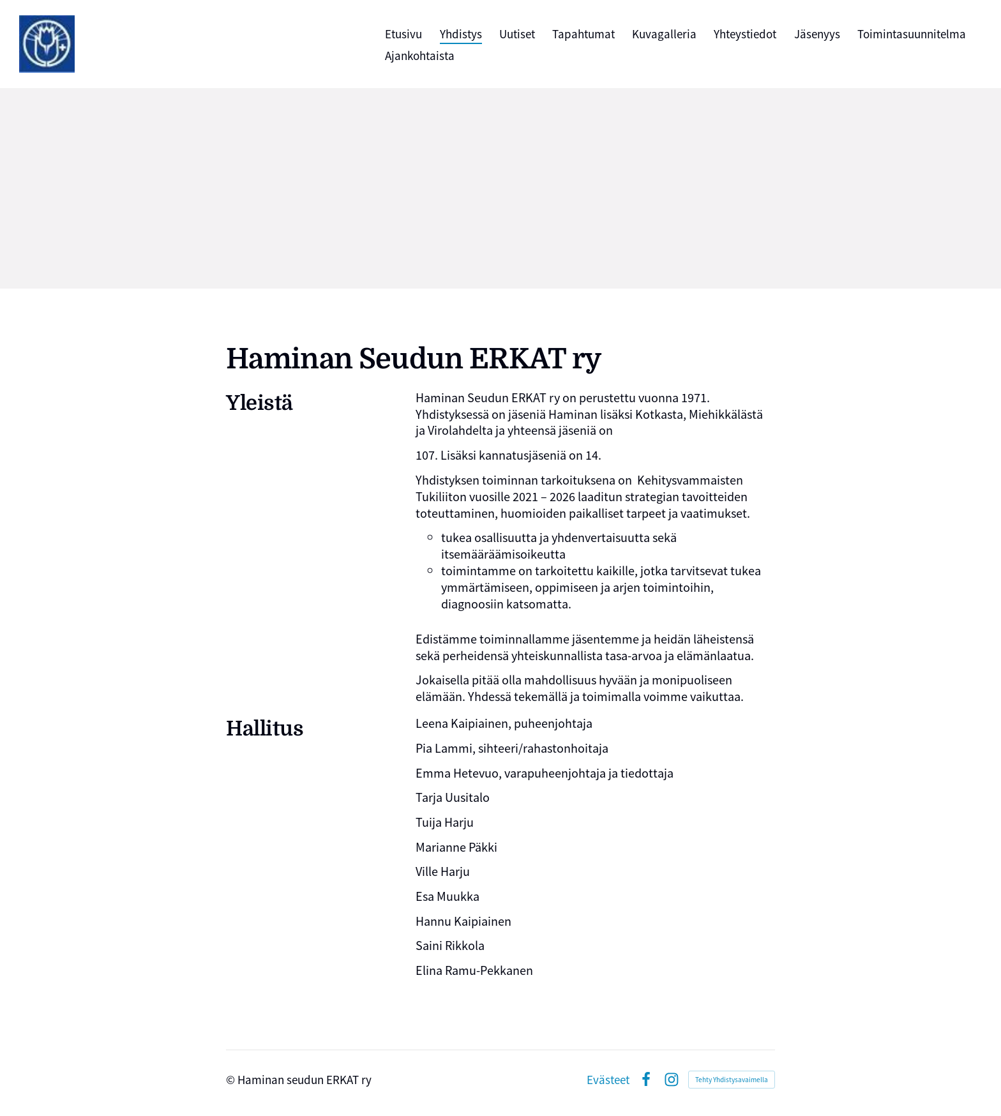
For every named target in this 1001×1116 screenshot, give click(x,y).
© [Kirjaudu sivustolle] (231, 1079)
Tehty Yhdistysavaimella (731, 1079)
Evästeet (608, 1079)
